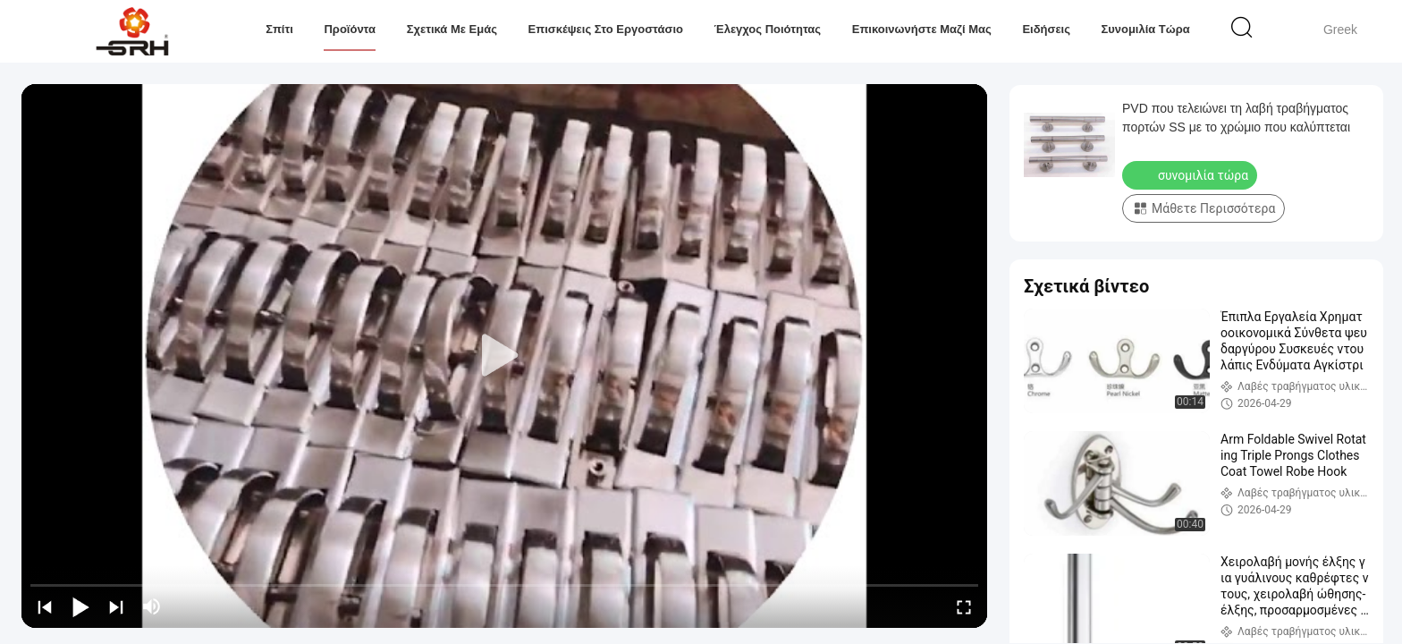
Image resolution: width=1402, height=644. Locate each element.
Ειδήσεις (1046, 29)
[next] (116, 606)
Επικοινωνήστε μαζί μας (921, 29)
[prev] (45, 606)
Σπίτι (279, 29)
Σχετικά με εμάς (452, 29)
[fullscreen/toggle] (964, 606)
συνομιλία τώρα (1145, 29)
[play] (504, 356)
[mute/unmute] (152, 606)
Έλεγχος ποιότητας (767, 29)
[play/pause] (80, 606)
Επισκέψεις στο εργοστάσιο (605, 29)
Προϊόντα (350, 29)
